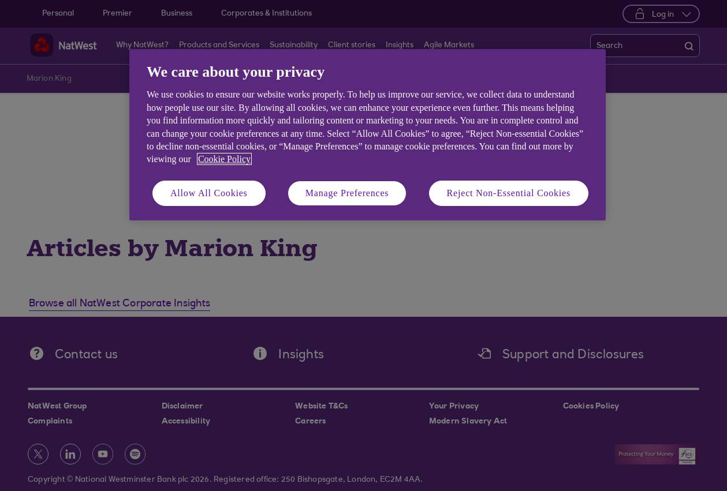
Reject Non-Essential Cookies (509, 193)
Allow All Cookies (209, 193)
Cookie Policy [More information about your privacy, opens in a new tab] (224, 159)
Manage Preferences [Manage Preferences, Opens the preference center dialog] (347, 193)
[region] (367, 134)
